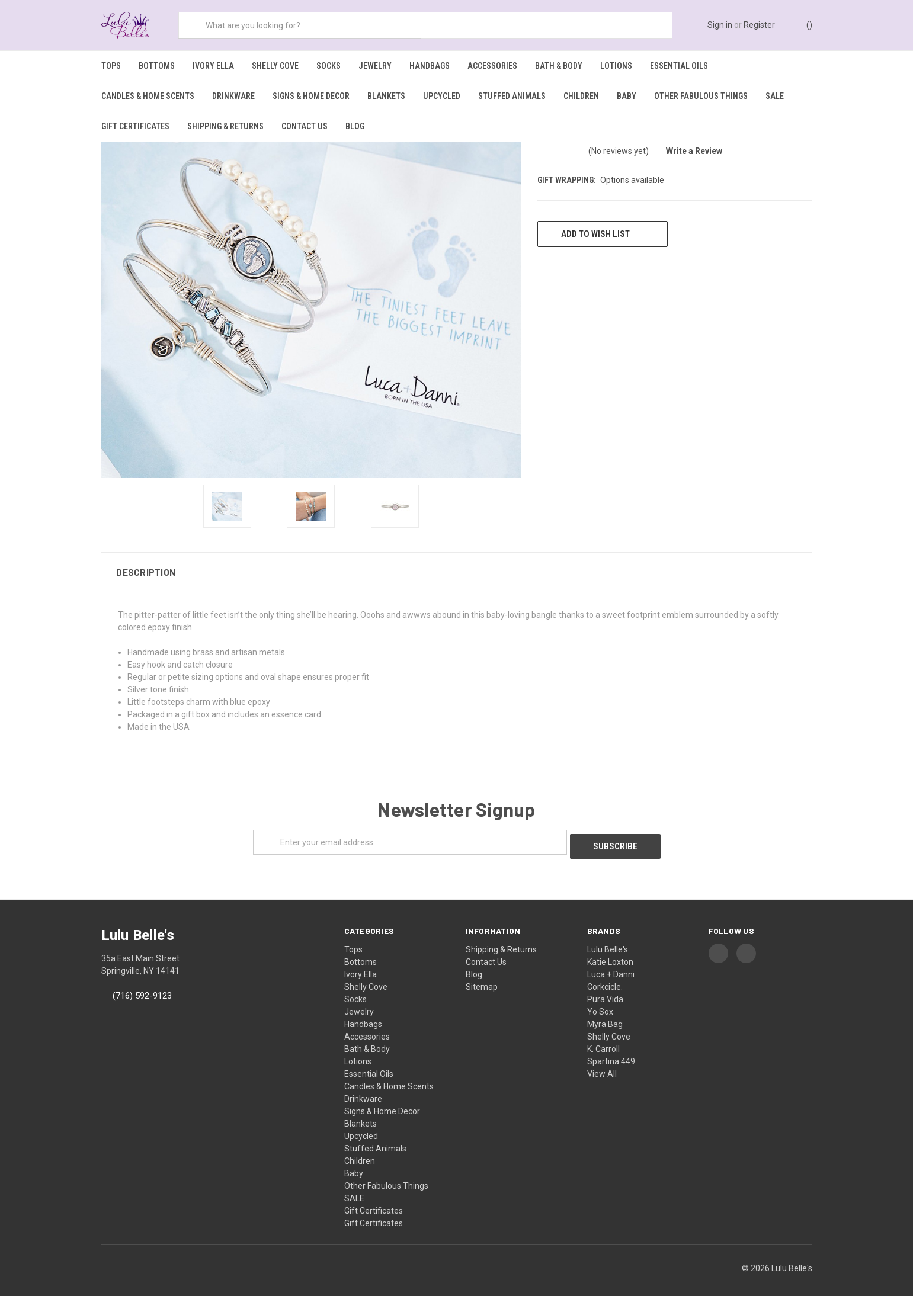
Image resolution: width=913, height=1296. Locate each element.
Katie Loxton (610, 952)
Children (581, 96)
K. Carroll (603, 1039)
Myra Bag (605, 1014)
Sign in (719, 25)
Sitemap (482, 977)
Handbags (429, 65)
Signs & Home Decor (311, 96)
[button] (456, 567)
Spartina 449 (611, 1052)
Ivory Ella (213, 65)
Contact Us (304, 126)
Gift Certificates (135, 126)
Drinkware (233, 96)
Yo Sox (600, 1002)
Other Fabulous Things (701, 96)
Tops (111, 65)
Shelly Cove (275, 65)
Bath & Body (558, 65)
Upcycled (441, 96)
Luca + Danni (611, 965)
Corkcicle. (605, 977)
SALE (774, 96)
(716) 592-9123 (142, 986)
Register (759, 25)
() (803, 24)
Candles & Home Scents (147, 96)
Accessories (492, 65)
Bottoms (157, 65)
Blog (354, 126)
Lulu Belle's (607, 940)
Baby (626, 96)
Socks (328, 65)
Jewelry (375, 65)
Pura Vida (605, 990)
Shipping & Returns (225, 126)
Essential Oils (679, 65)
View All (602, 1064)
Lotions (616, 65)
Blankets (386, 96)
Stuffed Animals (512, 96)
